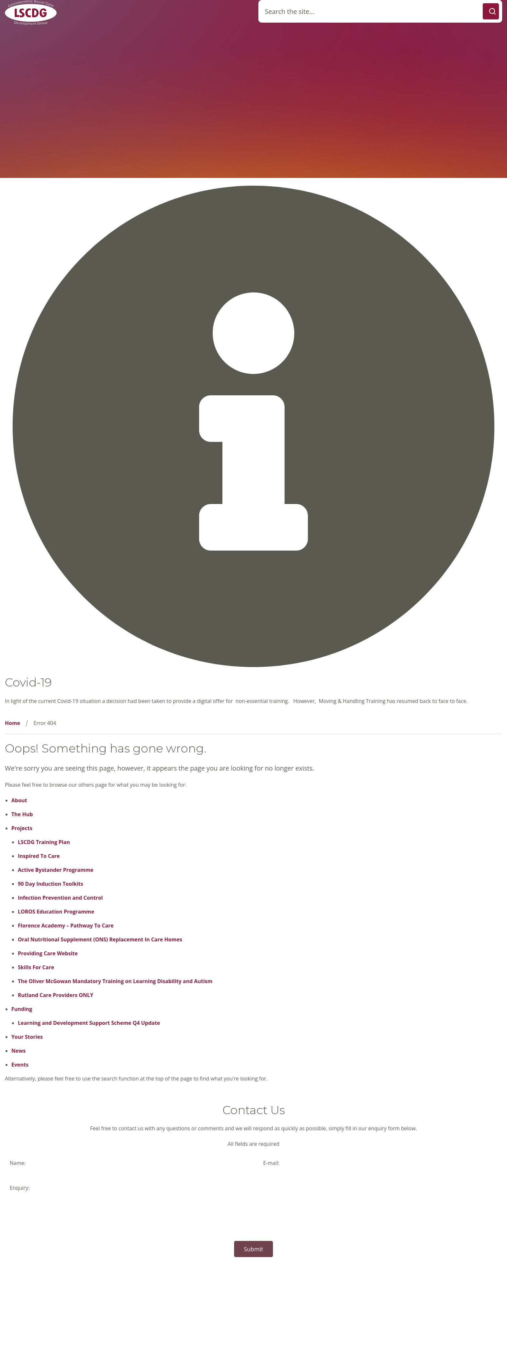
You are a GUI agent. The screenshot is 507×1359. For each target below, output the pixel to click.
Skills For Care (36, 967)
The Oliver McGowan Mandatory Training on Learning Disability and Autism (115, 981)
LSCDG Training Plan (44, 842)
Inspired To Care (39, 856)
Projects (21, 828)
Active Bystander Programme (56, 869)
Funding (21, 1009)
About (19, 800)
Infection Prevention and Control (60, 897)
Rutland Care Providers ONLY (55, 995)
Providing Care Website (48, 953)
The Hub (22, 814)
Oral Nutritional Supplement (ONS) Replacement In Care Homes (100, 939)
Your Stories (27, 1036)
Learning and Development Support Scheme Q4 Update (89, 1022)
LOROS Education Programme (56, 911)
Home (12, 723)
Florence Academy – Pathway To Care (66, 925)
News (18, 1050)
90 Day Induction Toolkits (50, 883)
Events (19, 1064)
